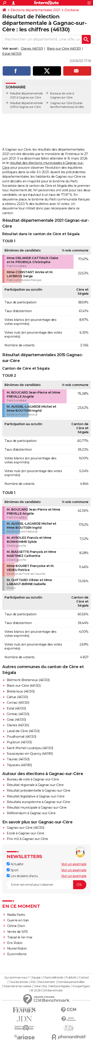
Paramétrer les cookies (17, 986)
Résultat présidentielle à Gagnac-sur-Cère (38, 790)
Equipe (36, 977)
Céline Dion (16, 926)
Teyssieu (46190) (19, 765)
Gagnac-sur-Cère (61, 103)
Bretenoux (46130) (21, 691)
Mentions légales (59, 986)
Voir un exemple (74, 864)
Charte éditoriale (53, 977)
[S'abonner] (46, 884)
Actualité (15, 864)
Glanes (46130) (32, 49)
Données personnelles (70, 982)
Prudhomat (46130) (21, 737)
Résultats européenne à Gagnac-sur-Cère (38, 802)
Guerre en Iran (18, 920)
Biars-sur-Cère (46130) (64, 49)
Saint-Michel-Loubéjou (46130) (30, 748)
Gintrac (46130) (18, 714)
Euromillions (17, 954)
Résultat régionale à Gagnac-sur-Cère (35, 785)
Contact (84, 977)
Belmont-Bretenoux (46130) (28, 680)
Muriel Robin (17, 948)
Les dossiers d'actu (22, 876)
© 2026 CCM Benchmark (47, 990)
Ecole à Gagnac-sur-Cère (25, 833)
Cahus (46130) (17, 697)
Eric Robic (15, 943)
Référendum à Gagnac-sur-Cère (31, 813)
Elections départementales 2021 (35, 10)
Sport (12, 870)
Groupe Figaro (81, 986)
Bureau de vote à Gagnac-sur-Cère (33, 779)
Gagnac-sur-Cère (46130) (25, 828)
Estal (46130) (11, 54)
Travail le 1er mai (19, 937)
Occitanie (71, 10)
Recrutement (46, 982)
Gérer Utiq (40, 986)
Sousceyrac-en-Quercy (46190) (30, 754)
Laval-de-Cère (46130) (23, 731)
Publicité (71, 977)
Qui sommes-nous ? (17, 977)
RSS (33, 982)
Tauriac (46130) (18, 759)
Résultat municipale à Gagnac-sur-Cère (37, 807)
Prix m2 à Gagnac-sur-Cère (27, 839)
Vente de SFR (17, 932)
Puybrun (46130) (19, 742)
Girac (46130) (16, 720)
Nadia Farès (16, 915)
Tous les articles (18, 982)
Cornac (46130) (18, 703)
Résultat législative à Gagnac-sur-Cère (35, 796)
